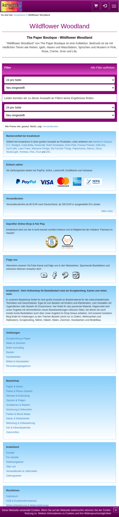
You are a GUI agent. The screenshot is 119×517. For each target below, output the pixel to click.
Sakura (90, 148)
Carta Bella (27, 145)
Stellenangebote (14, 462)
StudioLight (12, 152)
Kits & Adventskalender (18, 427)
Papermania (79, 148)
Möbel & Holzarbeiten (17, 361)
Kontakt (10, 452)
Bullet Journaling (15, 347)
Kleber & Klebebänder (17, 418)
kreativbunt (19, 15)
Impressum (12, 496)
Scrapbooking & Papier (18, 338)
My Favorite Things (61, 148)
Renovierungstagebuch (18, 366)
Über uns (11, 466)
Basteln (10, 352)
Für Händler (12, 457)
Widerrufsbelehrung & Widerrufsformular (27, 505)
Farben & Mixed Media (18, 414)
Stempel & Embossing (18, 395)
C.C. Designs (13, 145)
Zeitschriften (12, 432)
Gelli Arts (100, 145)
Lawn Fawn (24, 148)
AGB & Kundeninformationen (21, 500)
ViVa (31, 152)
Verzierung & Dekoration (19, 409)
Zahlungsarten (13, 475)
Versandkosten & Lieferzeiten (21, 471)
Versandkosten (50, 126)
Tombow (23, 152)
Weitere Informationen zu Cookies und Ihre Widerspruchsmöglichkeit (74, 513)
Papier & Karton (14, 386)
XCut (38, 152)
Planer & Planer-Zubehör (19, 391)
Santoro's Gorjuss (102, 141)
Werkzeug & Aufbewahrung (20, 423)
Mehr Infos (107, 211)
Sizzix (99, 148)
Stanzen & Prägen (16, 400)
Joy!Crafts (11, 148)
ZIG (48, 152)
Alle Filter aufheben (103, 67)
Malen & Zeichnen (15, 343)
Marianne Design (41, 148)
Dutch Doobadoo (55, 145)
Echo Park (70, 145)
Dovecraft (40, 145)
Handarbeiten (13, 356)
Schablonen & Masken (18, 405)
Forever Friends (86, 145)
